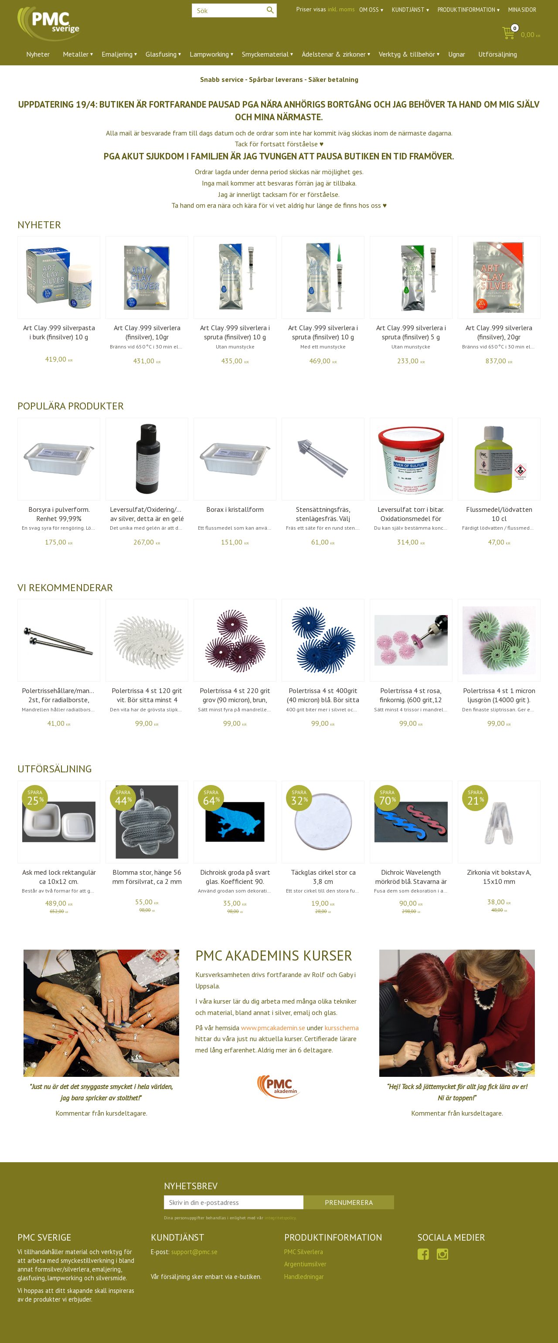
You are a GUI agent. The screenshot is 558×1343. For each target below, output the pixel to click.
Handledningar (304, 1276)
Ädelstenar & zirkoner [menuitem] (334, 54)
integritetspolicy (280, 1218)
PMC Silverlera (303, 1252)
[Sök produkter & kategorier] (234, 10)
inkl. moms (341, 9)
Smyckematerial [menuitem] (265, 54)
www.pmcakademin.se (274, 1027)
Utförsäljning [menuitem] (497, 54)
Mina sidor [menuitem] (522, 10)
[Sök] (270, 10)
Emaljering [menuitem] (117, 54)
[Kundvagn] (519, 35)
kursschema (342, 1027)
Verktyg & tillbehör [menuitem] (407, 54)
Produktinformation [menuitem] (466, 10)
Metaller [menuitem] (75, 54)
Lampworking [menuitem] (209, 54)
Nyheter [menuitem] (38, 54)
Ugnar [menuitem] (456, 54)
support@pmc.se (194, 1252)
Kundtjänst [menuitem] (408, 10)
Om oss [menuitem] (369, 10)
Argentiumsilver (305, 1264)
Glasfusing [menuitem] (161, 54)
